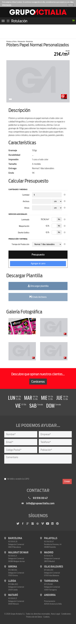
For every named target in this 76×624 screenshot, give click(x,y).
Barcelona (15, 538)
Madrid (48, 552)
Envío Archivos (38, 297)
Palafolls (50, 538)
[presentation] (25, 470)
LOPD (26, 479)
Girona (12, 566)
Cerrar (70, 5)
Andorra (50, 595)
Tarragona (51, 580)
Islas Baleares (53, 566)
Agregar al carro (38, 263)
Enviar (67, 481)
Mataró (13, 595)
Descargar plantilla (38, 286)
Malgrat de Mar (18, 552)
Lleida (12, 580)
